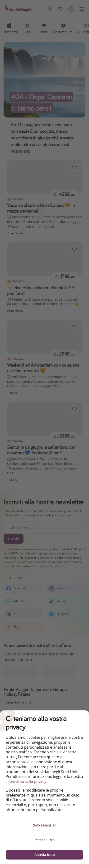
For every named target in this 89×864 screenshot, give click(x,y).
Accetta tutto (44, 854)
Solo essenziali (44, 825)
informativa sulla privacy (26, 782)
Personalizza (45, 840)
